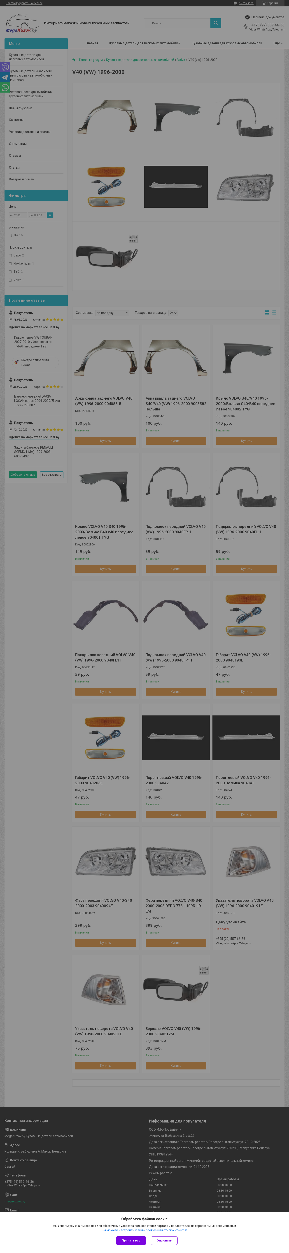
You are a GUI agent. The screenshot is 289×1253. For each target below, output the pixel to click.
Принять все (131, 1240)
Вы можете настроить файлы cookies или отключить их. (143, 1230)
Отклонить (164, 1240)
